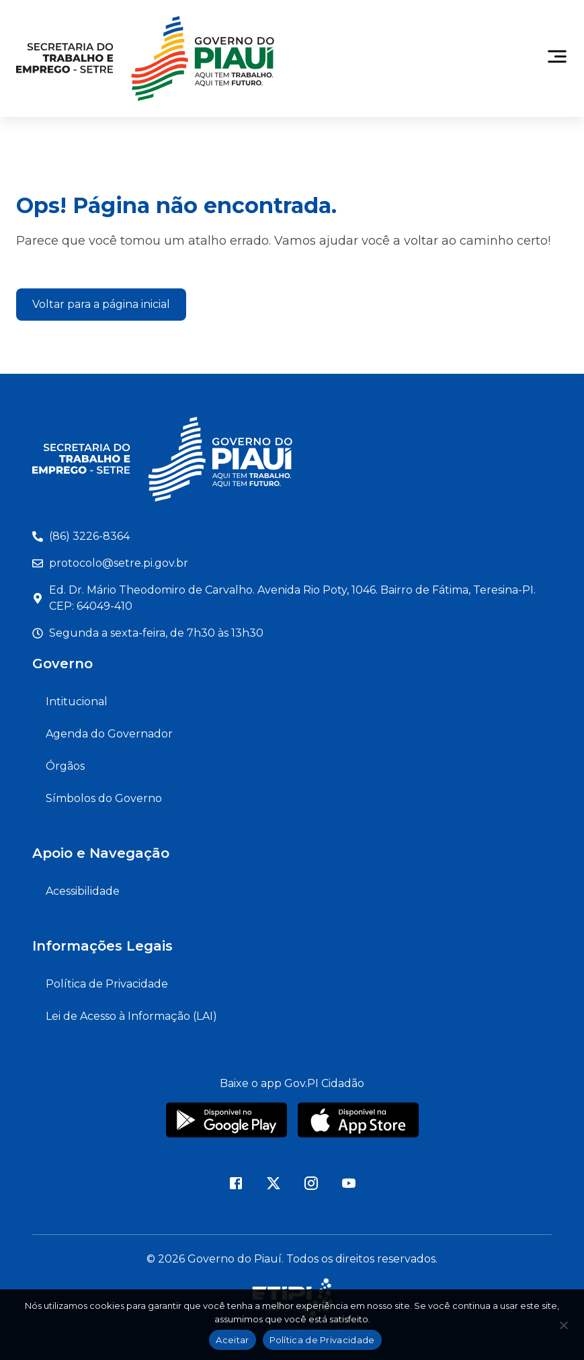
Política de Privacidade (107, 983)
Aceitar (232, 1339)
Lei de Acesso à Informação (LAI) (131, 1016)
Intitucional (77, 701)
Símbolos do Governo (104, 798)
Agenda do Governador (109, 733)
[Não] (563, 1329)
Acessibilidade (83, 891)
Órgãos (65, 766)
